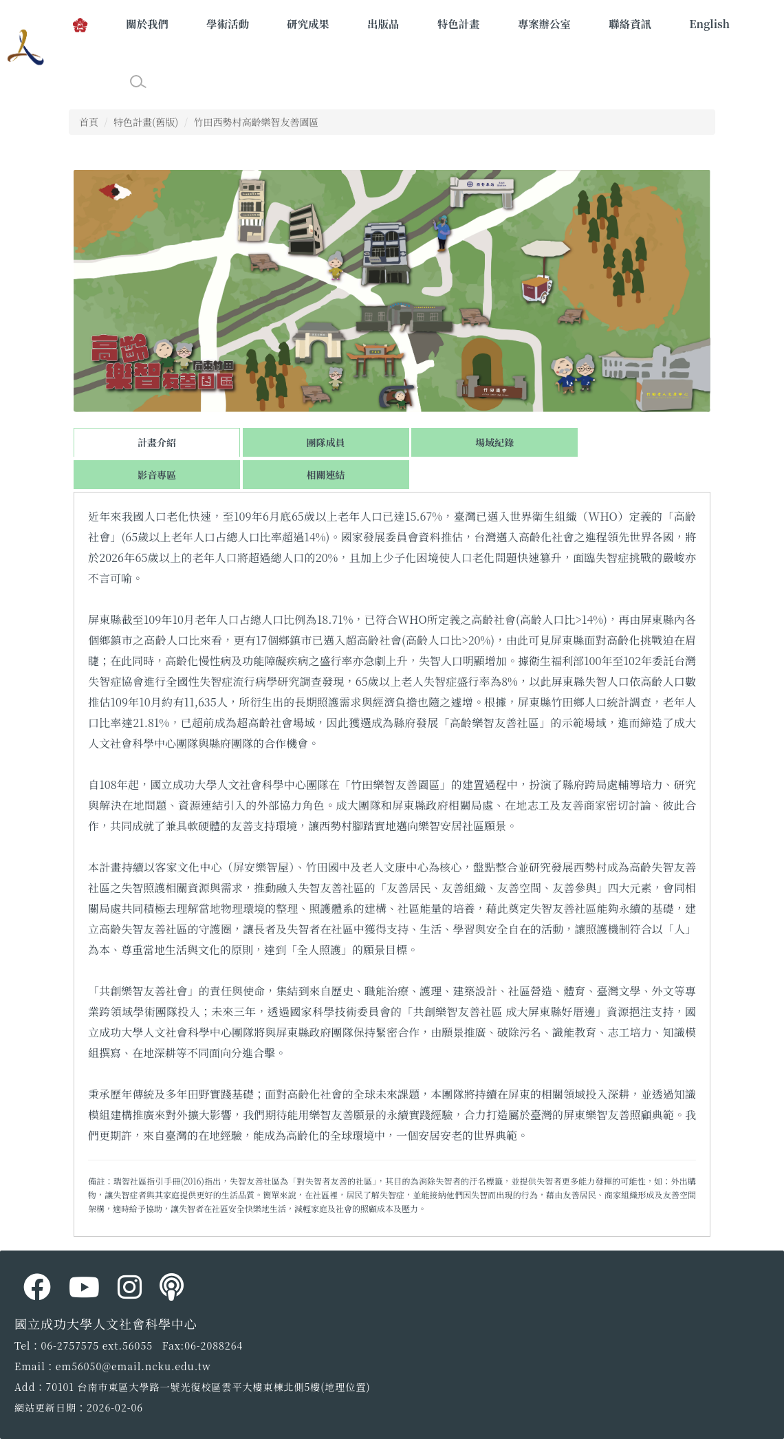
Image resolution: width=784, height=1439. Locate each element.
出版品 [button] (383, 23)
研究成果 (308, 23)
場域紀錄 (494, 442)
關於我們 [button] (147, 23)
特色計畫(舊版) (145, 122)
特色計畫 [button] (458, 23)
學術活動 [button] (227, 23)
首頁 (88, 122)
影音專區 (157, 475)
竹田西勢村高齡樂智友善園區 (255, 122)
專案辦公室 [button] (544, 23)
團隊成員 (326, 442)
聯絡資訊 (630, 23)
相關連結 (326, 475)
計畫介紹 (157, 442)
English (709, 23)
